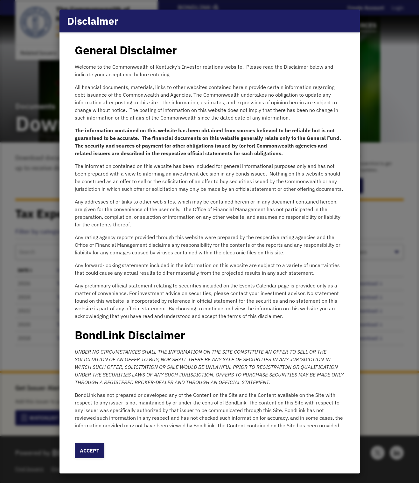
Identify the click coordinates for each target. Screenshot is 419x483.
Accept (89, 450)
